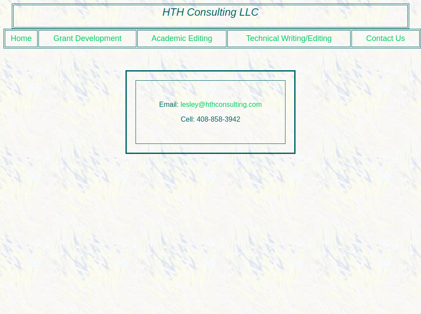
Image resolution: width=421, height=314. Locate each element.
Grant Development (87, 38)
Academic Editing (181, 38)
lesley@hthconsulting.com (221, 104)
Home (20, 38)
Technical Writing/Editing (289, 38)
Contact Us (385, 38)
